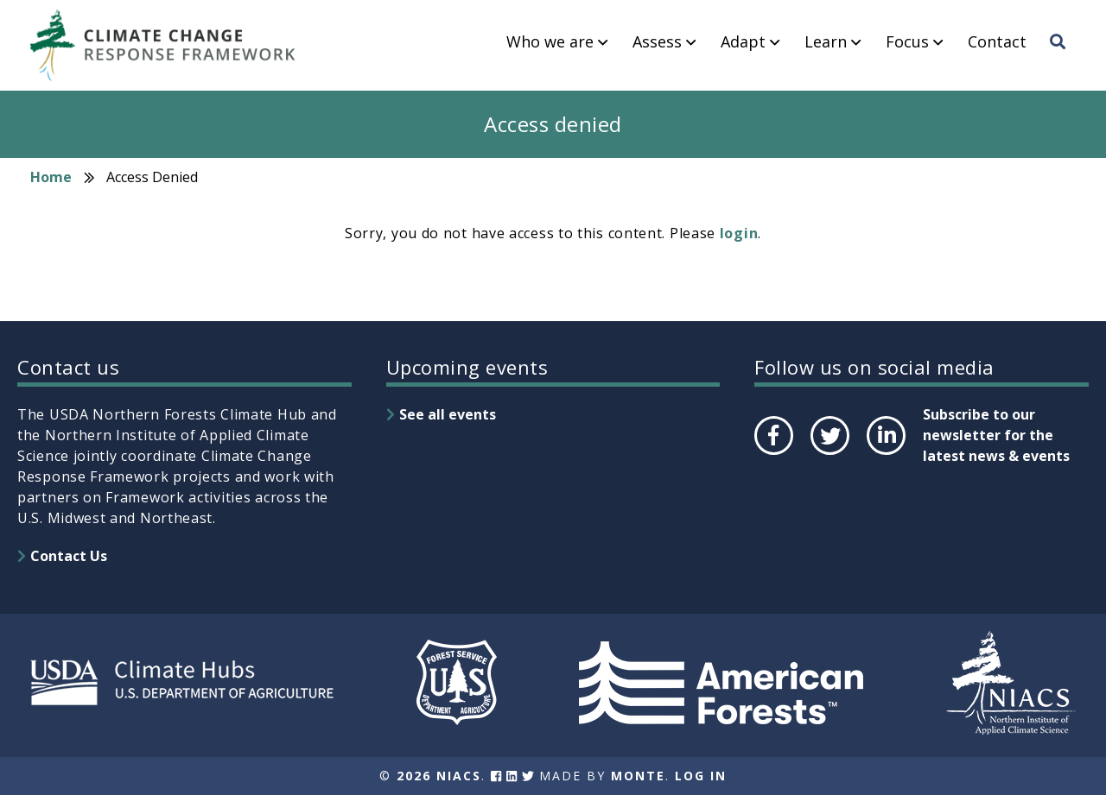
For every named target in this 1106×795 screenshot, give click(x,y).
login (739, 233)
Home (51, 176)
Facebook (772, 454)
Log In (701, 775)
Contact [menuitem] (997, 42)
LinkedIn (884, 454)
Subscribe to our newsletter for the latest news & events (996, 435)
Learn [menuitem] (825, 42)
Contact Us (68, 555)
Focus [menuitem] (907, 42)
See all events (447, 414)
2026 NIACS (439, 775)
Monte (638, 775)
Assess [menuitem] (657, 42)
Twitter (829, 454)
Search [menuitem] (1063, 58)
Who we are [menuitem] (550, 42)
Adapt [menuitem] (743, 42)
